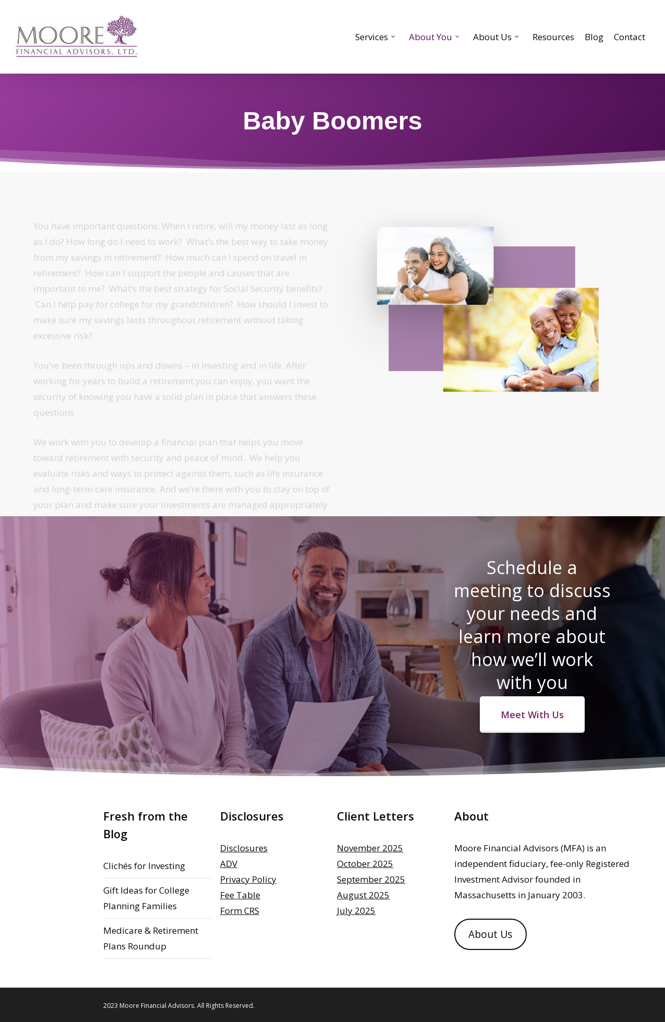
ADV (228, 864)
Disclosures (244, 848)
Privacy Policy (248, 879)
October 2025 (365, 864)
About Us (490, 934)
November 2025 (370, 848)
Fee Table (240, 895)
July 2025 (356, 911)
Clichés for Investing (144, 866)
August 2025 (363, 895)
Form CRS (239, 911)
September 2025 (371, 879)
